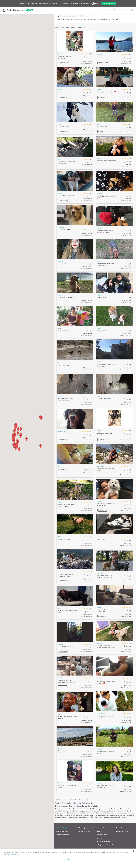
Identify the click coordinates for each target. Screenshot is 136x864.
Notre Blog (100, 838)
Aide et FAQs (120, 828)
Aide (114, 10)
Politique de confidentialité (105, 845)
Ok (68, 859)
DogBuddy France (60, 800)
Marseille (69, 800)
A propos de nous (102, 828)
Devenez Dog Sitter (62, 831)
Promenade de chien (84, 800)
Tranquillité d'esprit (122, 831)
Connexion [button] (122, 10)
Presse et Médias (102, 834)
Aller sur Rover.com (109, 3)
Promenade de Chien (83, 831)
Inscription (131, 10)
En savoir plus (14, 854)
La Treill (75, 800)
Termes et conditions (103, 841)
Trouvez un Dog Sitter (63, 828)
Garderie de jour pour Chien (85, 828)
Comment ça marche (62, 834)
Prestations (107, 10)
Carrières (100, 831)
